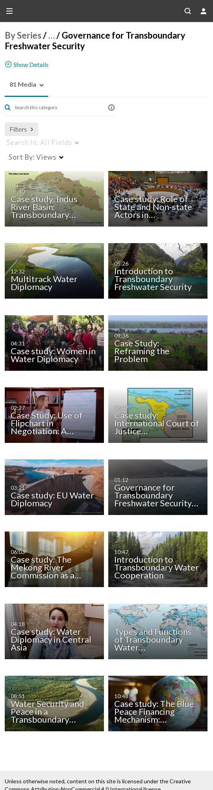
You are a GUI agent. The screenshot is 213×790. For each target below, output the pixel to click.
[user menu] (203, 11)
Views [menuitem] (33, 157)
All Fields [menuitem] (39, 142)
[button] (20, 84)
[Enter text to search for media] (57, 108)
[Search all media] (187, 11)
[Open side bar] (9, 11)
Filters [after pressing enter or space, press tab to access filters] (21, 129)
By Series (23, 35)
